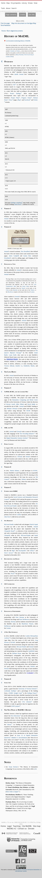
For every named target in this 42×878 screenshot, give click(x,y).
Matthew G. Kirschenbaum (19, 737)
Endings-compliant (16, 202)
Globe (7, 290)
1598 (13, 517)
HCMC (28, 411)
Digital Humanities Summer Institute (17, 438)
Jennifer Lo (18, 366)
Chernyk (19, 431)
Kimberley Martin (29, 366)
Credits (22, 14)
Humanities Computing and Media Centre (25, 400)
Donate (31, 828)
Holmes (24, 479)
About (8, 8)
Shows (30, 3)
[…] (29, 49)
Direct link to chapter (12, 791)
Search (14, 8)
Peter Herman (20, 617)
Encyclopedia (16, 3)
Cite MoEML (27, 826)
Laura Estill (12, 355)
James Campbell (14, 256)
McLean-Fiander (9, 524)
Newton (6, 668)
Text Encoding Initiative (27, 433)
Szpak (36, 535)
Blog (19, 100)
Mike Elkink (20, 404)
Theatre (23, 288)
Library (24, 3)
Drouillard (7, 258)
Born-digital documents (15, 31)
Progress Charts (26, 98)
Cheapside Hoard (9, 531)
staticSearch (17, 204)
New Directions (15, 716)
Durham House (16, 653)
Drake (17, 51)
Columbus (12, 51)
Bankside (15, 290)
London (32, 292)
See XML (32, 14)
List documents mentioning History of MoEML (18, 41)
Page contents (11, 14)
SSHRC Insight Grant (15, 693)
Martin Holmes (14, 470)
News (10, 100)
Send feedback (5, 25)
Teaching (16, 826)
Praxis (12, 573)
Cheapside (7, 535)
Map (8, 3)
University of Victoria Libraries (27, 688)
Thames (32, 290)
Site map (36, 826)
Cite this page (5, 23)
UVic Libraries (26, 702)
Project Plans (15, 98)
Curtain (8, 628)
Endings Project (32, 693)
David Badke (31, 404)
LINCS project (15, 706)
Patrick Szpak (34, 524)
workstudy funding (10, 691)
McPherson (7, 626)
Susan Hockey (13, 767)
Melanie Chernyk (12, 408)
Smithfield (31, 651)
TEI (14, 85)
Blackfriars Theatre (27, 624)
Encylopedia (22, 550)
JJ (35, 769)
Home (3, 3)
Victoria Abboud (9, 366)
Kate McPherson (24, 619)
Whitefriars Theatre (12, 359)
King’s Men (25, 286)
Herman (13, 621)
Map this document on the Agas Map (23, 23)
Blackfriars (10, 292)
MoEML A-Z (11, 828)
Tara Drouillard (25, 251)
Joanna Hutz (27, 256)
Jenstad (6, 218)
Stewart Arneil (10, 404)
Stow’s (8, 553)
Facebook (27, 100)
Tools (3, 8)
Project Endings (15, 93)
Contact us (22, 828)
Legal (9, 826)
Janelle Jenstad (18, 74)
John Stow (7, 517)
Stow (35, 3)
